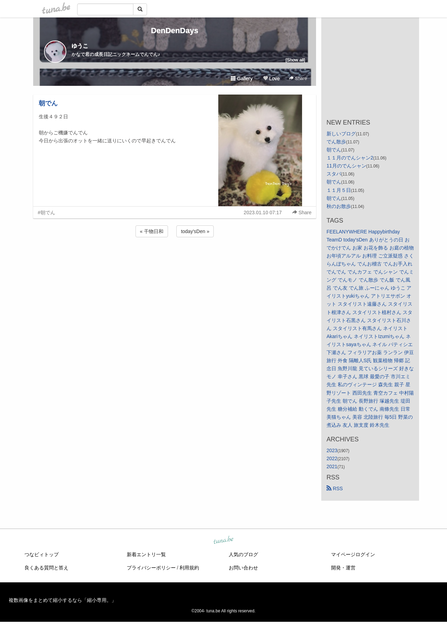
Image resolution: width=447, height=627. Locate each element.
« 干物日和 (152, 231)
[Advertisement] (174, 257)
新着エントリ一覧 (146, 554)
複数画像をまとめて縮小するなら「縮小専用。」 (62, 600)
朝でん (48, 103)
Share (298, 78)
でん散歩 (336, 141)
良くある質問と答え (46, 567)
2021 (332, 466)
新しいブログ (341, 133)
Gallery (241, 78)
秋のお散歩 (339, 206)
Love (271, 78)
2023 (332, 450)
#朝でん (46, 212)
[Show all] (295, 59)
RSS (335, 488)
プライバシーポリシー (151, 567)
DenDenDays (174, 30)
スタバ (334, 174)
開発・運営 (343, 567)
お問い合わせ (243, 567)
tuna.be (223, 540)
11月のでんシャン (346, 166)
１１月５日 (339, 190)
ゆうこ (80, 46)
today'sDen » (195, 231)
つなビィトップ (41, 554)
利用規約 (189, 567)
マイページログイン (353, 554)
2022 (332, 458)
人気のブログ (243, 554)
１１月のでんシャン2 (350, 158)
